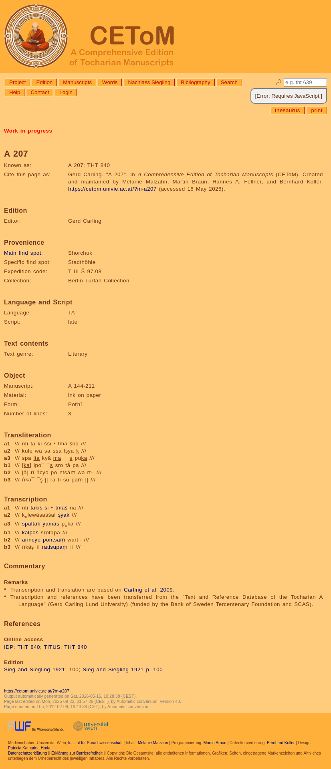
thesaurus (287, 110)
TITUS (52, 647)
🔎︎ (278, 82)
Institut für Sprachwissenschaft (95, 743)
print (317, 110)
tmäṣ (61, 508)
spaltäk (31, 524)
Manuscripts (77, 82)
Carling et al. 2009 (148, 590)
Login (66, 92)
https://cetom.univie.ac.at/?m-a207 (112, 189)
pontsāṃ (54, 540)
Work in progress (28, 131)
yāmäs (50, 524)
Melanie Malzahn (153, 743)
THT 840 (28, 647)
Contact (39, 92)
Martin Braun (215, 743)
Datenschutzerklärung (27, 753)
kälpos (30, 532)
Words (109, 82)
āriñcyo (31, 540)
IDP (9, 647)
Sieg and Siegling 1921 (34, 669)
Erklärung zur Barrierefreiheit (77, 753)
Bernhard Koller (281, 743)
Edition (44, 82)
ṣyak (64, 515)
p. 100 (154, 669)
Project (17, 82)
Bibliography (195, 82)
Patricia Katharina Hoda (29, 748)
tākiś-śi (39, 508)
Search (229, 82)
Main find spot (22, 253)
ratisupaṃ (55, 547)
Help (14, 92)
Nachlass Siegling (149, 82)
